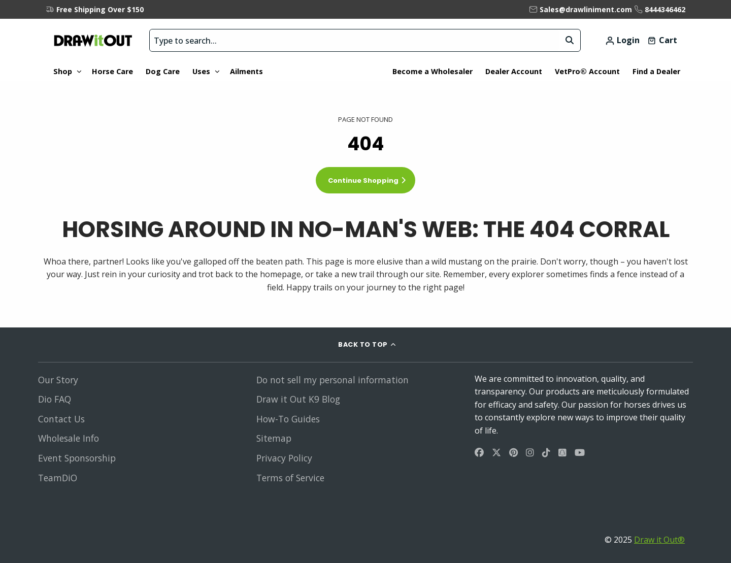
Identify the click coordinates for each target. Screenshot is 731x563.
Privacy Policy (284, 458)
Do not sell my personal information (332, 380)
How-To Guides (288, 419)
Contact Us (61, 419)
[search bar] (354, 40)
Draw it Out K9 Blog (298, 399)
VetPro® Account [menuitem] (587, 71)
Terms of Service (290, 478)
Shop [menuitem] (62, 71)
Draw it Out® (659, 539)
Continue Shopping (363, 180)
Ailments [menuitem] (246, 71)
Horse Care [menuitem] (112, 71)
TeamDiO (57, 478)
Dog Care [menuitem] (163, 71)
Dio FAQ (54, 399)
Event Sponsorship (77, 458)
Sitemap (273, 438)
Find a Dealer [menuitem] (656, 71)
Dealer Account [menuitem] (513, 71)
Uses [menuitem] (201, 71)
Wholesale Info (68, 438)
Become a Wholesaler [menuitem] (432, 71)
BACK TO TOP (363, 344)
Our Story (58, 380)
